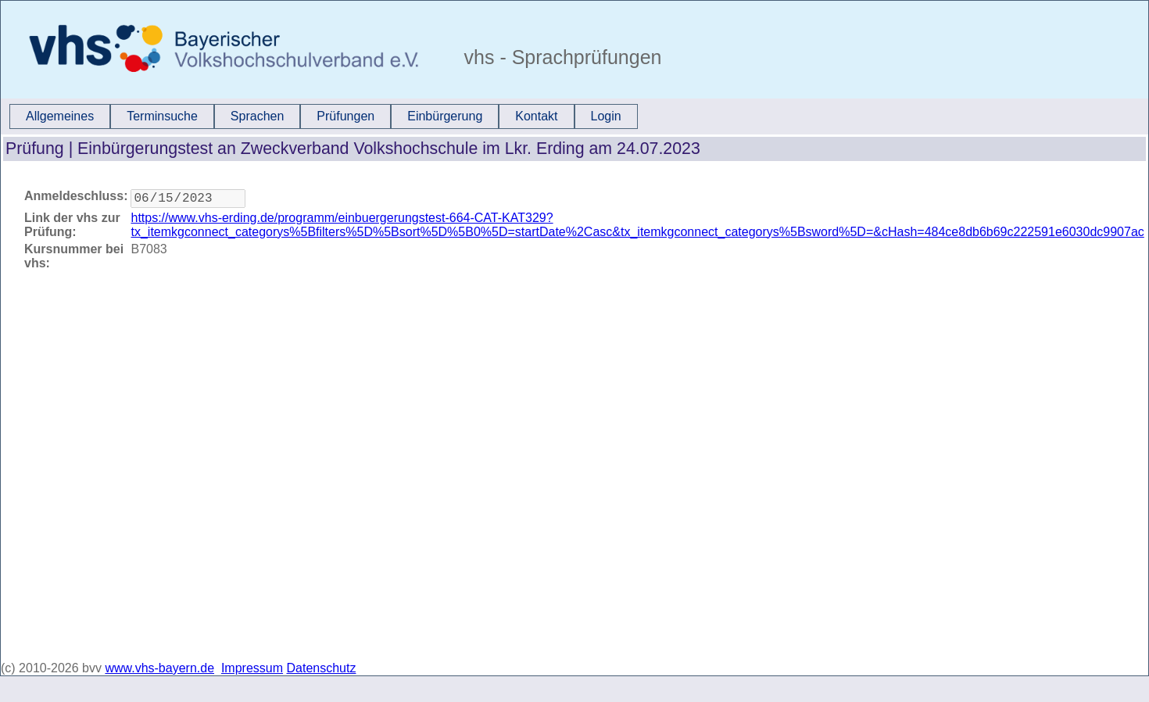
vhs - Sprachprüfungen (560, 57)
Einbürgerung (444, 116)
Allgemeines (60, 116)
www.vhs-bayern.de (159, 668)
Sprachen (258, 116)
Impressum (252, 668)
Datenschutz (321, 668)
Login (606, 116)
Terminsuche (162, 116)
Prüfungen (345, 116)
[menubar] (323, 116)
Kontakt (536, 116)
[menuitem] (59, 116)
